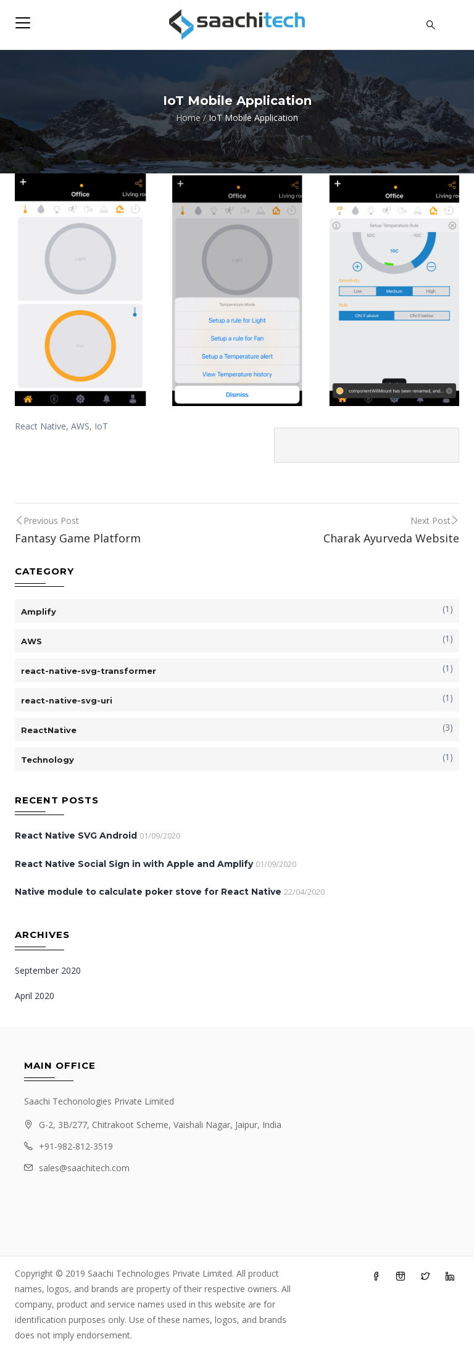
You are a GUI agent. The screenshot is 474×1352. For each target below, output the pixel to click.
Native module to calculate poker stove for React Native (148, 891)
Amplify (38, 611)
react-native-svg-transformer (88, 671)
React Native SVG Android (76, 835)
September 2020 (48, 970)
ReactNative (49, 730)
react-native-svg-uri (66, 700)
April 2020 (34, 996)
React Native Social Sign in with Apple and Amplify (134, 863)
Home (188, 117)
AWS (31, 641)
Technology (47, 760)
